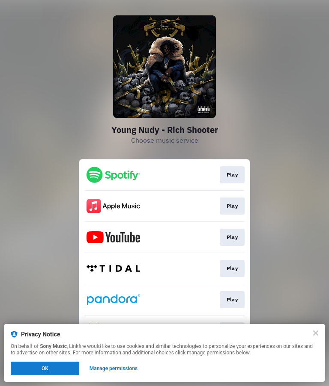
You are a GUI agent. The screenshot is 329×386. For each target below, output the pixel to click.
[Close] (316, 333)
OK (45, 368)
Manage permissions (114, 368)
